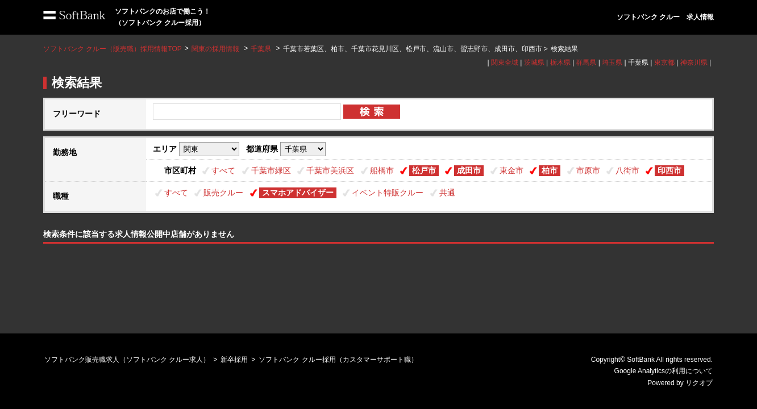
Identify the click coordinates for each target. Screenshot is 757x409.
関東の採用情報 (216, 49)
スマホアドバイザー (298, 192)
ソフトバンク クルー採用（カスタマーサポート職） (338, 360)
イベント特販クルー (387, 192)
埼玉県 (612, 62)
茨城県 (534, 62)
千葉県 (261, 49)
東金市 (511, 170)
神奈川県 (694, 62)
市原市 (588, 170)
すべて (223, 170)
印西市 (669, 170)
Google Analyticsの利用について (663, 371)
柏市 (550, 170)
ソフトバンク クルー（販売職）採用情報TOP (112, 49)
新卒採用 (234, 360)
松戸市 (424, 170)
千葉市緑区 (271, 170)
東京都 (664, 62)
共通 (447, 192)
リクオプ (699, 383)
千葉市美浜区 (330, 170)
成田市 (469, 170)
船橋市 (382, 170)
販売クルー (223, 192)
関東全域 (504, 62)
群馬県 (586, 62)
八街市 (627, 170)
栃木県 (560, 62)
